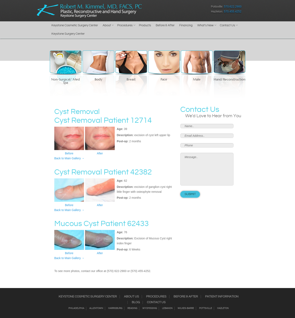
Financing (186, 25)
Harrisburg (115, 308)
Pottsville (205, 308)
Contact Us (227, 25)
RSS (174, 10)
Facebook (153, 10)
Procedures (125, 25)
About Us (131, 296)
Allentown (96, 308)
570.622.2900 (233, 6)
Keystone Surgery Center (68, 33)
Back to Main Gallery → (69, 158)
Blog (136, 302)
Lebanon (167, 308)
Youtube (188, 10)
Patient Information (221, 296)
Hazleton (223, 308)
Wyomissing (149, 308)
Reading (132, 308)
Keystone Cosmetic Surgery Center (74, 25)
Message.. (207, 169)
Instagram (160, 10)
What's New (205, 25)
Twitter (167, 10)
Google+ (181, 10)
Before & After (165, 25)
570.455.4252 (233, 11)
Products (145, 25)
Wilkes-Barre (186, 308)
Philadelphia (76, 308)
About (107, 25)
